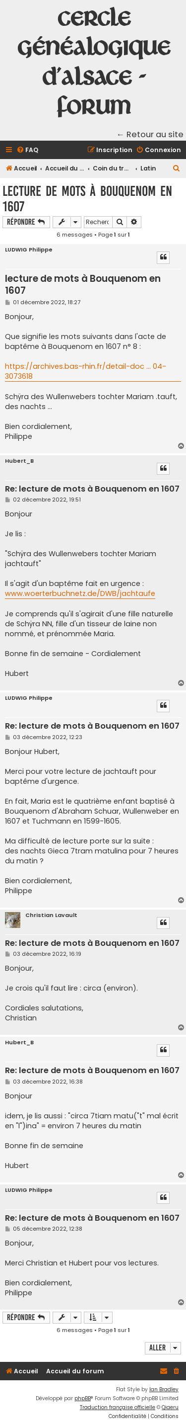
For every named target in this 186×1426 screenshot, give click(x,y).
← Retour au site (150, 134)
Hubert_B (19, 461)
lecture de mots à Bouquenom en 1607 (87, 198)
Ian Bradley (164, 1389)
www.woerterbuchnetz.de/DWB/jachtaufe (80, 593)
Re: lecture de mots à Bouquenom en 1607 (92, 489)
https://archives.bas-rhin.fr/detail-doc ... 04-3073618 (85, 371)
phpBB (82, 1398)
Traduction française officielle (117, 1407)
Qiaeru (170, 1407)
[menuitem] (27, 150)
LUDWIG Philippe (29, 250)
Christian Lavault (51, 915)
